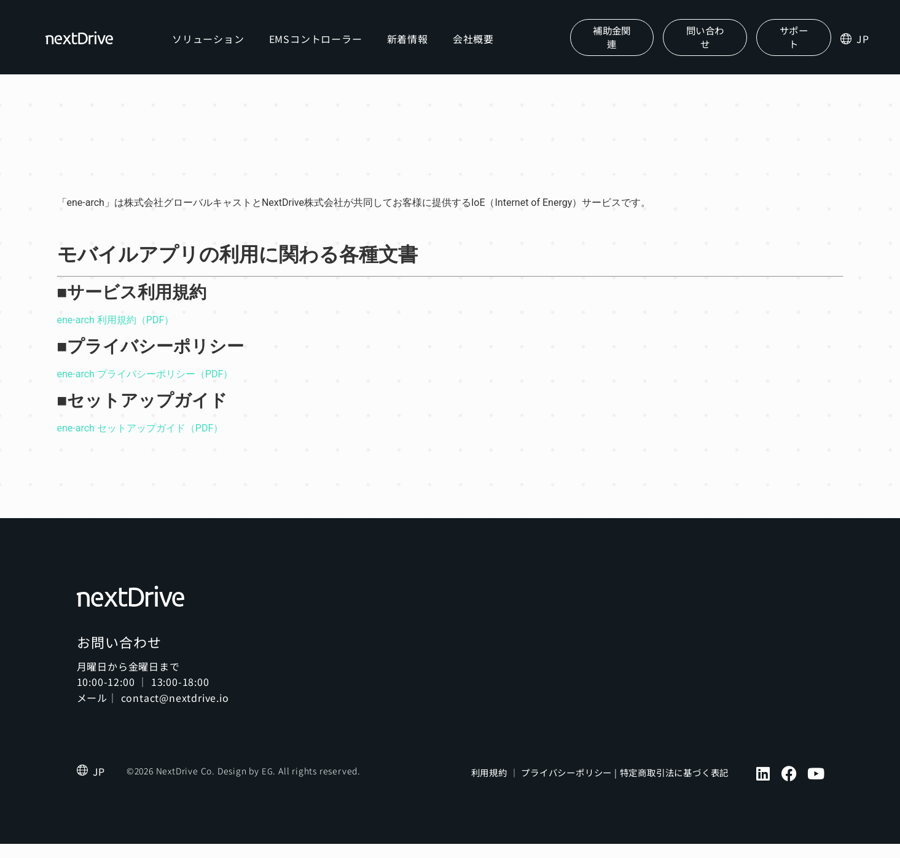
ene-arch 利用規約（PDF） (115, 334)
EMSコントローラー (324, 45)
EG (267, 785)
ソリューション (217, 45)
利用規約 (489, 787)
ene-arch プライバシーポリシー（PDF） (145, 388)
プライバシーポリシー (566, 787)
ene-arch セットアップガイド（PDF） (140, 442)
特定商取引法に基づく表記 (674, 787)
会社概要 (482, 45)
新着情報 (416, 45)
